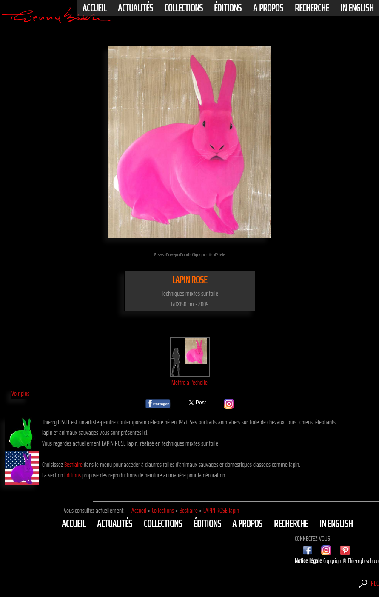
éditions (228, 8)
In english (356, 8)
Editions (72, 475)
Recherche (312, 8)
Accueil (94, 8)
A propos (268, 8)
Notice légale (309, 560)
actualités (135, 8)
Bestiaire (73, 464)
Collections (184, 8)
